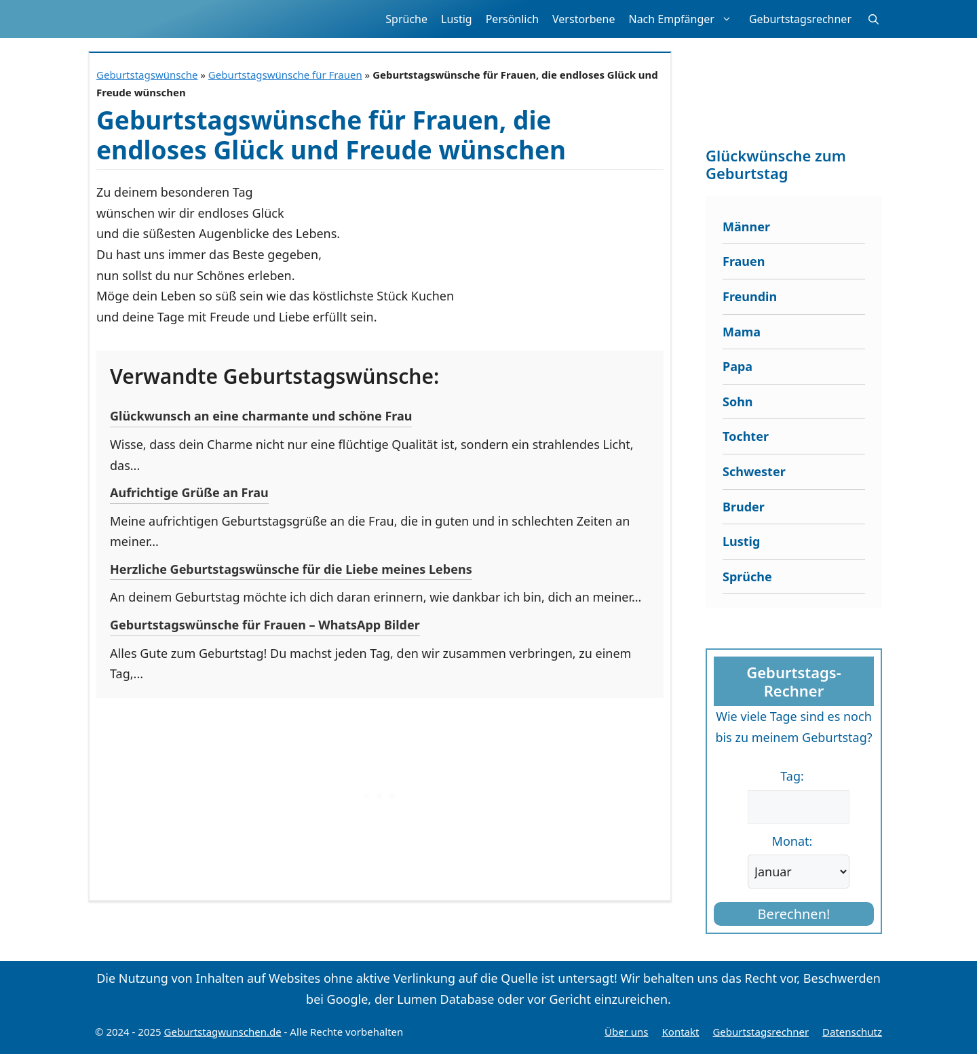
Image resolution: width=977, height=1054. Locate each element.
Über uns (626, 1031)
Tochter (746, 436)
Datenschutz (852, 1031)
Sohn (738, 401)
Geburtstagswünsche (146, 74)
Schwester (754, 471)
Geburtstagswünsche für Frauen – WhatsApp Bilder (265, 625)
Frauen (744, 261)
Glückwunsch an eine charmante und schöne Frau (261, 416)
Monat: (792, 841)
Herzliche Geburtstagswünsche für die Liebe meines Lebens (291, 569)
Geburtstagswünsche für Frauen (285, 74)
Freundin (750, 296)
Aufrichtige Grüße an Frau (189, 492)
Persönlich (512, 19)
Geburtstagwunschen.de (223, 1031)
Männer (746, 226)
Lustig (456, 19)
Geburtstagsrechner (800, 19)
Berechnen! (794, 914)
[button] (873, 19)
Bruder (744, 507)
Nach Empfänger (685, 19)
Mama (742, 332)
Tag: (792, 776)
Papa (737, 366)
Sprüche (406, 19)
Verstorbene (583, 19)
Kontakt (681, 1031)
